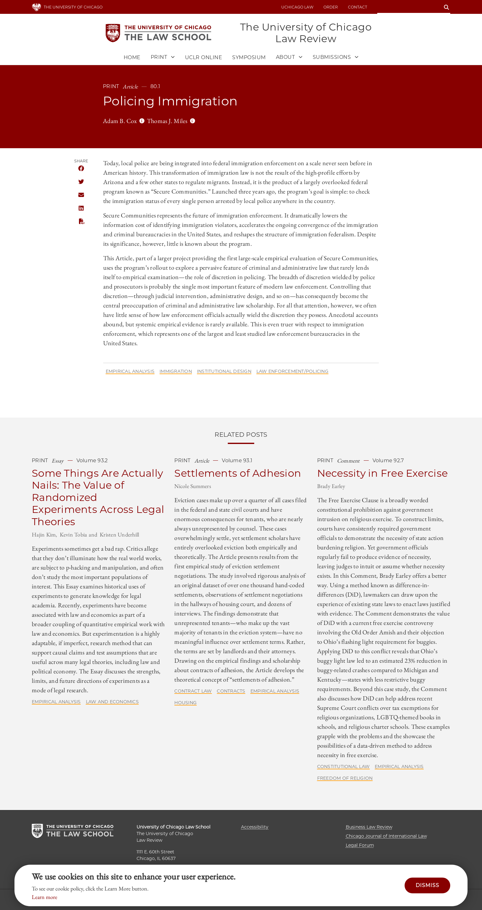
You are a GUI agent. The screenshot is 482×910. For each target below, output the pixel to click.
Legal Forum (360, 845)
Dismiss (427, 885)
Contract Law (193, 691)
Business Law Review (369, 827)
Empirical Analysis (130, 371)
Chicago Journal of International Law (386, 836)
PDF (81, 222)
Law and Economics (112, 702)
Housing (185, 703)
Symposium (249, 58)
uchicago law (297, 7)
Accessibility (254, 827)
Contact (357, 7)
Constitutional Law (343, 767)
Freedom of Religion (345, 779)
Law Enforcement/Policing (292, 371)
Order (330, 7)
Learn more (44, 897)
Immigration (176, 371)
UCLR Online (203, 58)
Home (132, 58)
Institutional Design (224, 371)
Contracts (231, 691)
